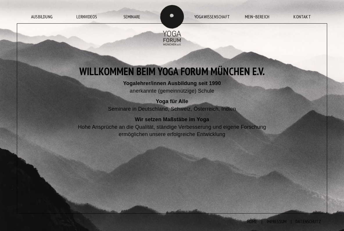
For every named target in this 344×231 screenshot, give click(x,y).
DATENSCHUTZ (308, 221)
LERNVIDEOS (86, 17)
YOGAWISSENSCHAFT (212, 17)
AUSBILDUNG (42, 17)
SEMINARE (132, 17)
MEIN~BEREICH (257, 17)
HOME (252, 221)
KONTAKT (302, 17)
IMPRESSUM (276, 221)
